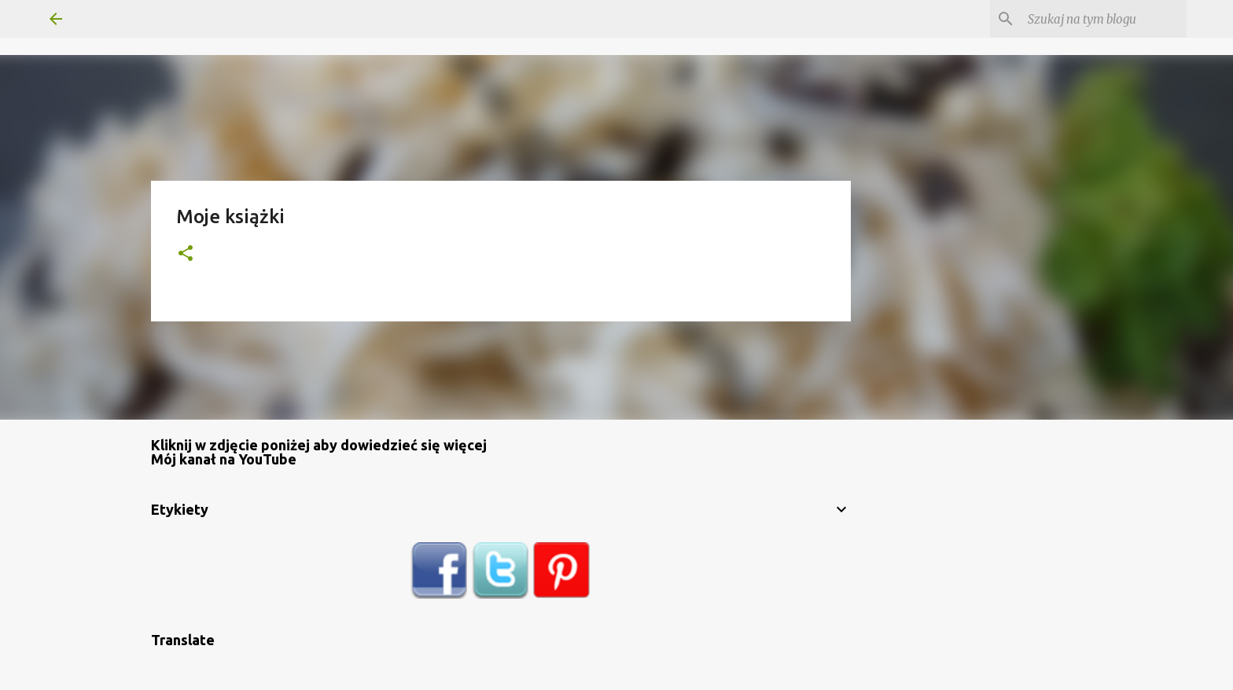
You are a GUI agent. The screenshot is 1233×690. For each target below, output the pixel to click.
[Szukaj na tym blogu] (1104, 19)
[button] (185, 254)
